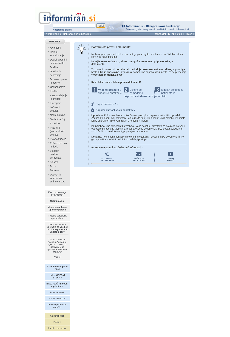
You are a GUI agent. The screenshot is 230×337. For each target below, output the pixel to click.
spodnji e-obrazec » (110, 92)
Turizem (54, 170)
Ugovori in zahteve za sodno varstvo (57, 178)
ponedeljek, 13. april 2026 (169, 34)
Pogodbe (55, 123)
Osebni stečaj (57, 119)
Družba (54, 67)
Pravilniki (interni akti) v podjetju (57, 131)
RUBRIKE (54, 41)
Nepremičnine (53, 34)
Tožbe (53, 166)
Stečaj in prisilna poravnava (55, 154)
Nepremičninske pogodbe (77, 34)
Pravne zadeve (58, 139)
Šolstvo (54, 162)
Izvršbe (54, 91)
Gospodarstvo (57, 87)
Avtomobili (55, 47)
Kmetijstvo (55, 103)
